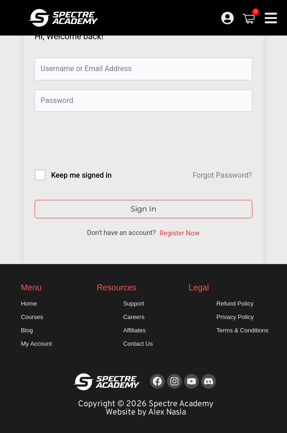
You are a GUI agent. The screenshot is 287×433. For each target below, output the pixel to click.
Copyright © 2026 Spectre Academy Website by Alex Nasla (146, 408)
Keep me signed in (81, 175)
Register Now (180, 233)
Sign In (143, 208)
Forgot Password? (222, 175)
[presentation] (97, 142)
